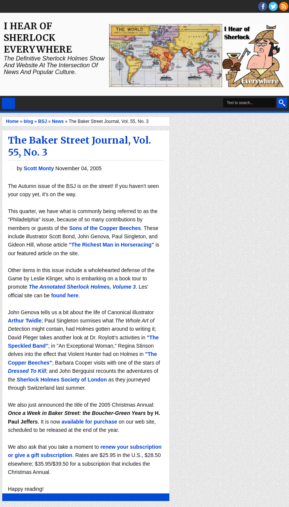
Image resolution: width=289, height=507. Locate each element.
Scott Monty (39, 168)
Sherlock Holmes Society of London (62, 380)
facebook (262, 6)
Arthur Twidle (24, 321)
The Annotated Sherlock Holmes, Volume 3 (82, 287)
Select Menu (8, 103)
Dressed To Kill (27, 371)
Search (282, 103)
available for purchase (89, 422)
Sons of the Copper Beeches (105, 228)
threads (273, 6)
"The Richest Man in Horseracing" (111, 245)
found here (64, 295)
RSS (283, 6)
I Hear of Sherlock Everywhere (38, 37)
